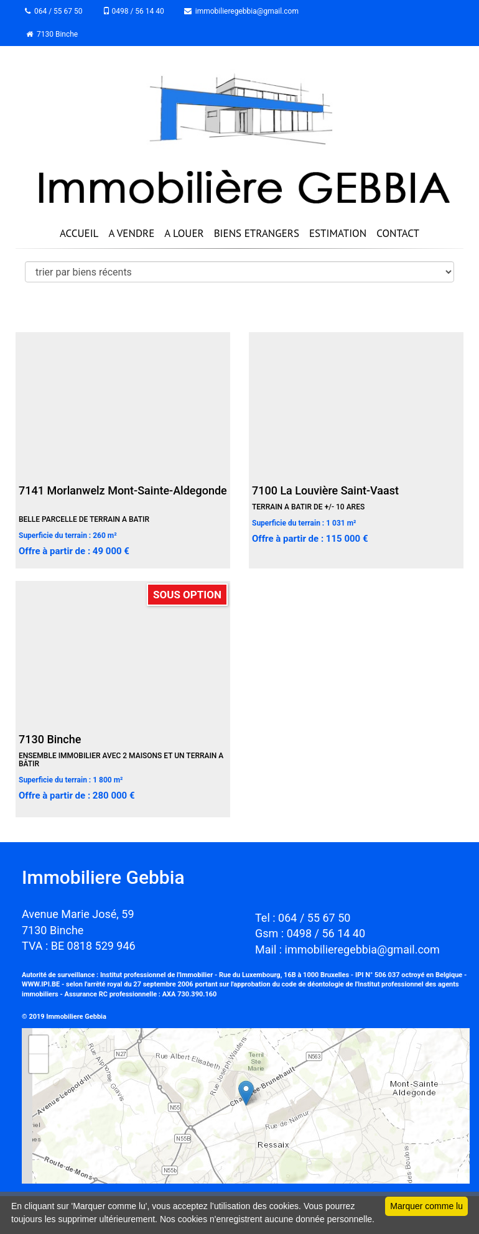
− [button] (39, 1063)
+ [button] (39, 1045)
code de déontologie (313, 984)
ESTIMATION (337, 233)
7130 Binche (52, 34)
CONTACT (397, 233)
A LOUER (183, 233)
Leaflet (456, 1178)
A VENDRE (131, 233)
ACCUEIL (79, 233)
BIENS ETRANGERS (256, 233)
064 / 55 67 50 (54, 11)
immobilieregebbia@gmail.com (241, 11)
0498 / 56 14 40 (133, 11)
